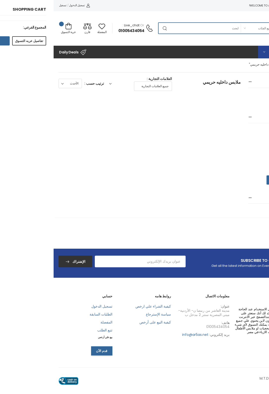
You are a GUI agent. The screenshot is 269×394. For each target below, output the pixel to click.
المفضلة (53, 322)
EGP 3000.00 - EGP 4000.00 (240, 158)
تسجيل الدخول (25, 5)
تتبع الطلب (51, 330)
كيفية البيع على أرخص (101, 322)
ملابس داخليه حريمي (253, 102)
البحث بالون (254, 197)
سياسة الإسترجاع (104, 314)
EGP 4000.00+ (251, 167)
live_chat (78, 25)
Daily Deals (19, 52)
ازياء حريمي (258, 96)
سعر (260, 117)
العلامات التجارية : (105, 78)
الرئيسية (258, 64)
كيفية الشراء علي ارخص (99, 306)
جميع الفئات (239, 64)
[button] (234, 52)
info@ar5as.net (142, 334)
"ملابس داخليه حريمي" (210, 64)
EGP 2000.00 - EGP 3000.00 (240, 148)
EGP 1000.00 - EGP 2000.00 (241, 138)
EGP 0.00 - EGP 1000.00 (244, 129)
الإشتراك (25, 261)
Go (219, 180)
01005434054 (78, 31)
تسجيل (9, 5)
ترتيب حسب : (40, 83)
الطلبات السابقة (47, 314)
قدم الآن (48, 351)
